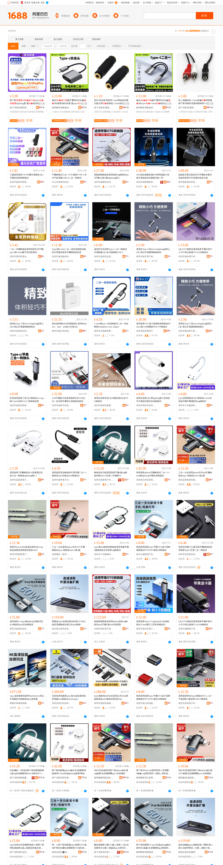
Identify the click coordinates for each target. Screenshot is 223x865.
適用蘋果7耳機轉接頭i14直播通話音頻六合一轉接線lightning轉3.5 (26, 474)
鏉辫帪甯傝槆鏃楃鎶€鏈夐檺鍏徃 (145, 852)
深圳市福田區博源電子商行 (19, 182)
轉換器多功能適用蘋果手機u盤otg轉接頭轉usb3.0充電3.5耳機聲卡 (110, 474)
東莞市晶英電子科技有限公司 (188, 703)
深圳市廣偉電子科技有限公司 (103, 480)
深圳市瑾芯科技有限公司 (145, 405)
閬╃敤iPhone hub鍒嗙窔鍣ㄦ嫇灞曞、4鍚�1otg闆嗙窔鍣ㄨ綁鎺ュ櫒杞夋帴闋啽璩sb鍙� (153, 772)
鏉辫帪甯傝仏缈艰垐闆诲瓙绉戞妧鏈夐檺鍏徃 (145, 777)
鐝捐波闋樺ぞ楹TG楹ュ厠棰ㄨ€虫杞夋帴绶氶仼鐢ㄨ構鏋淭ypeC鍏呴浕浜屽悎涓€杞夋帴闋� (111, 846)
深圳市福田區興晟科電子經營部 (103, 703)
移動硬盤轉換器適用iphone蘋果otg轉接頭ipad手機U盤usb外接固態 (111, 623)
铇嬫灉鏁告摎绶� (18, 112)
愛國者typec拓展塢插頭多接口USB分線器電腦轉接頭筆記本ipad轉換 (69, 623)
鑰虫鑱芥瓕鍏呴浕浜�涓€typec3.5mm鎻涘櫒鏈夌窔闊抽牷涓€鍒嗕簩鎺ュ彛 (153, 102)
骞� (42, 107)
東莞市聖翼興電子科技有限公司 (19, 554)
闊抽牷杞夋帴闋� (102, 112)
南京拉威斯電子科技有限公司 (145, 554)
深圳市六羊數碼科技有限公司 (188, 405)
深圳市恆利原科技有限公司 (188, 554)
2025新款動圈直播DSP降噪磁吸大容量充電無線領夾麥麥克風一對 (152, 176)
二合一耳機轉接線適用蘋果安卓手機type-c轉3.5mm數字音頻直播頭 (27, 251)
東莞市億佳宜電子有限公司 (145, 629)
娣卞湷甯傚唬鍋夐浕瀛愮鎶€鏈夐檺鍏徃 (19, 777)
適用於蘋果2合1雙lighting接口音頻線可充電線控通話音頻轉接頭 (153, 399)
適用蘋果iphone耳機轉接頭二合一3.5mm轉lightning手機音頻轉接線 (153, 474)
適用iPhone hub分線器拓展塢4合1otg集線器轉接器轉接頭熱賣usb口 (26, 548)
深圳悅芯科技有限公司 (145, 480)
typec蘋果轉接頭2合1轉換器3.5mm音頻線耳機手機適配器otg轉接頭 (195, 399)
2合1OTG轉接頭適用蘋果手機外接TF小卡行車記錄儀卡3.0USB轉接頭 (195, 251)
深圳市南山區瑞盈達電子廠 (145, 703)
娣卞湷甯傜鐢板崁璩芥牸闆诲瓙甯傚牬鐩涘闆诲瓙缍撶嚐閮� (103, 107)
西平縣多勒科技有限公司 (188, 182)
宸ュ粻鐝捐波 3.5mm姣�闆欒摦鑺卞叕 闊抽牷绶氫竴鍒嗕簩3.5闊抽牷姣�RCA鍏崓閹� (195, 102)
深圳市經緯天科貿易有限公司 (61, 405)
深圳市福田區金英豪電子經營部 (103, 256)
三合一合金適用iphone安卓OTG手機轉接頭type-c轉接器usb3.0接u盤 (68, 548)
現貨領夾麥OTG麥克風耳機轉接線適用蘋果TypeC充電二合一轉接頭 (195, 548)
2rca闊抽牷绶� (199, 112)
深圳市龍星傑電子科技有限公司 (145, 331)
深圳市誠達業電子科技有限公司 (19, 480)
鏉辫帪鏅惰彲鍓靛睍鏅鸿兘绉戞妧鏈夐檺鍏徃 (103, 777)
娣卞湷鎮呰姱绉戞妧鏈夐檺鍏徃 (61, 777)
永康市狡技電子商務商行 (103, 629)
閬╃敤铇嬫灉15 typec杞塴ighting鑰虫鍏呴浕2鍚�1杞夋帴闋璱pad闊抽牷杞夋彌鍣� (153, 846)
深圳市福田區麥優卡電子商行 (103, 405)
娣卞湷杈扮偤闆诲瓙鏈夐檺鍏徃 (19, 107)
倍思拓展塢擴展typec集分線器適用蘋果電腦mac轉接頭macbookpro (69, 697)
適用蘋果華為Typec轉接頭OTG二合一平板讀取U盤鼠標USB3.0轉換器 (195, 697)
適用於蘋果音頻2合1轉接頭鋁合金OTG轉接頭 (111, 399)
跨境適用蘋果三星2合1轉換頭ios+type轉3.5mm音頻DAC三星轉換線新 (27, 399)
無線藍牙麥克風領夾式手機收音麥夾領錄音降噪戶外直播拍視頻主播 (195, 176)
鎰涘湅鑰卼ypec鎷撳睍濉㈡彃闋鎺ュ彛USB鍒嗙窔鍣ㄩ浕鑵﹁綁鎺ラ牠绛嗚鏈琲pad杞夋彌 (195, 846)
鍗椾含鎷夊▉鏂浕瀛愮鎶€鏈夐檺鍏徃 (61, 852)
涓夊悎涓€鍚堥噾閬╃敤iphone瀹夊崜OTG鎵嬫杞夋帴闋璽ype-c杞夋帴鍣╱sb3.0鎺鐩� (195, 772)
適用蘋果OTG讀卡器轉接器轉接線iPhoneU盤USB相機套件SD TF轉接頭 (153, 325)
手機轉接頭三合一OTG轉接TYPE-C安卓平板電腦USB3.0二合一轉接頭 (69, 176)
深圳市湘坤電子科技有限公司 (188, 256)
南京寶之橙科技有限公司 (61, 629)
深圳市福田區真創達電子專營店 (19, 405)
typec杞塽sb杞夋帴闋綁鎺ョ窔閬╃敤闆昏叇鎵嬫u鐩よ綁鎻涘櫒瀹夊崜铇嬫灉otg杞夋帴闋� (27, 846)
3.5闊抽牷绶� (185, 112)
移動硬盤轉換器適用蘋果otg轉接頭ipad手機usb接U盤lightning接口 (111, 176)
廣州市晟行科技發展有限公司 (61, 331)
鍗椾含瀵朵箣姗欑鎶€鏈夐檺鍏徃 (188, 852)
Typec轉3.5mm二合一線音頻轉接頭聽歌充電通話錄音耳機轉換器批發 (69, 251)
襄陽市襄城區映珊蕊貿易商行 (19, 703)
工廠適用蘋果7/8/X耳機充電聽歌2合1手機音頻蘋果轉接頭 (27, 176)
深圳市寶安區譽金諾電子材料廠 (19, 256)
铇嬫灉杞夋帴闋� (35, 112)
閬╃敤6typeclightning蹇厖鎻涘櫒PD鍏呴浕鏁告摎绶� (27, 102)
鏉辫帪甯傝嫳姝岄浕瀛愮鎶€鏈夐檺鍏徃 (61, 107)
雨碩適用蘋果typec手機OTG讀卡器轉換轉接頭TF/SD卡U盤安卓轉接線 (153, 548)
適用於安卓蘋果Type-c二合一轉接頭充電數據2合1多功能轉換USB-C (110, 251)
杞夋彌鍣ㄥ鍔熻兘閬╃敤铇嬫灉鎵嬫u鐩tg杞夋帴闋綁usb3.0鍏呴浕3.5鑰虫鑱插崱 (27, 772)
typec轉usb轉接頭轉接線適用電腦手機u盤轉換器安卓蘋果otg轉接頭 (111, 548)
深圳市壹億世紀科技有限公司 (19, 331)
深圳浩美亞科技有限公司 (61, 703)
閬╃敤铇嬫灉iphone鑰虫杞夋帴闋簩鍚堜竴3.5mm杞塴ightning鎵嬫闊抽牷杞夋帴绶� (69, 772)
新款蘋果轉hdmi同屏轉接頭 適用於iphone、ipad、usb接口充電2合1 (69, 325)
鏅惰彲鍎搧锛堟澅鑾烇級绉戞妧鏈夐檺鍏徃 (188, 777)
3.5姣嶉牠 (116, 112)
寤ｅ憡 (42, 103)
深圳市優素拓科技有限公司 (103, 182)
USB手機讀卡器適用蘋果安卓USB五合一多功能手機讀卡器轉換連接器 (68, 399)
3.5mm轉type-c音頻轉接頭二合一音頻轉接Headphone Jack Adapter (111, 325)
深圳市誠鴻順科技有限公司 (61, 256)
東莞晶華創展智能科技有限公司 (188, 480)
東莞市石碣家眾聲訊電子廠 (103, 331)
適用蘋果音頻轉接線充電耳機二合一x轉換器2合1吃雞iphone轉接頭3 (69, 474)
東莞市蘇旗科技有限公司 (19, 629)
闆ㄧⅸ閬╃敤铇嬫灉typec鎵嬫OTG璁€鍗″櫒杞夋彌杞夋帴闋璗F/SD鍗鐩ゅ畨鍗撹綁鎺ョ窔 (69, 846)
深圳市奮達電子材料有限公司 (188, 331)
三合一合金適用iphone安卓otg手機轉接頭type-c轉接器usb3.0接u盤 (195, 474)
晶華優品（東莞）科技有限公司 (61, 554)
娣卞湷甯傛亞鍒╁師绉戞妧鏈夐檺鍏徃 (103, 852)
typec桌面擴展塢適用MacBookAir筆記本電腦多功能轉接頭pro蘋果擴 (27, 697)
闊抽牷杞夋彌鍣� (144, 112)
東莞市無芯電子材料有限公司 (145, 256)
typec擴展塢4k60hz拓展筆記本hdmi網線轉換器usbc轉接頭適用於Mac (111, 697)
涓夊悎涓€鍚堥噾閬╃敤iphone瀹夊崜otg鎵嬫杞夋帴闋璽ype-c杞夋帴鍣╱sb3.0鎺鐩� (111, 772)
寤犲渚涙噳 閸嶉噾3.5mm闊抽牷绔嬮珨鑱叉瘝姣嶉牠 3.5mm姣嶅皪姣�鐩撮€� (111, 102)
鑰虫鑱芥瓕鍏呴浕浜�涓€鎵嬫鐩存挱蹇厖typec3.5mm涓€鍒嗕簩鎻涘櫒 (69, 102)
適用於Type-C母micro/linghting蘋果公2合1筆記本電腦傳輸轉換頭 (27, 325)
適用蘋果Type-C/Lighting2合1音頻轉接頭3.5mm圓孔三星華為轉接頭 (152, 623)
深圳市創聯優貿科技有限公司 (145, 182)
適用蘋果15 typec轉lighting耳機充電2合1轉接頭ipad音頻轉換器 (26, 623)
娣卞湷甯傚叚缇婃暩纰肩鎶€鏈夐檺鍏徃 (19, 852)
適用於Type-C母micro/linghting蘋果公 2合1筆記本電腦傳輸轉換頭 (153, 251)
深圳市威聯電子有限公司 (188, 629)
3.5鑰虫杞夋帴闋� (61, 112)
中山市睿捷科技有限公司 (61, 182)
